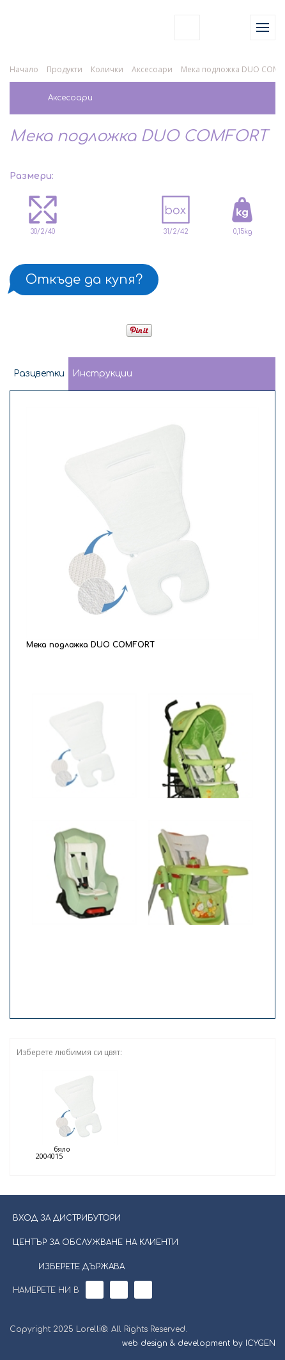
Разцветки (39, 373)
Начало (24, 69)
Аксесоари (152, 69)
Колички (107, 69)
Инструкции (102, 373)
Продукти (64, 69)
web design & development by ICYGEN (198, 1343)
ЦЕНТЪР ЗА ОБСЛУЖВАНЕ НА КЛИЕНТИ (95, 1242)
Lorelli (40, 27)
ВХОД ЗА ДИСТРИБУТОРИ (67, 1218)
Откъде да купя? (84, 279)
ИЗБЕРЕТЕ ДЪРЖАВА (73, 1265)
